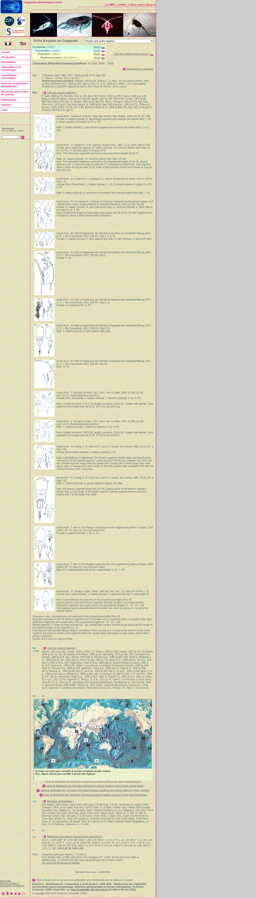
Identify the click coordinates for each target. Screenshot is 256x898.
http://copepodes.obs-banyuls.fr (89, 889)
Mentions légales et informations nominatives (12, 884)
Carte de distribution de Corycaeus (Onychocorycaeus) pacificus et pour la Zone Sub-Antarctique (94, 795)
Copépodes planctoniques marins (43, 2)
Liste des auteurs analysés (61, 92)
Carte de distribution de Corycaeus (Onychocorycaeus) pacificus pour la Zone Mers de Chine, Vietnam (94, 790)
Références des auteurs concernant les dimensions (74, 836)
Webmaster (5, 881)
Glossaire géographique (59, 801)
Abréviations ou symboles (140, 69)
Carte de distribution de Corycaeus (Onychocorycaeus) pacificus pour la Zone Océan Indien (95, 786)
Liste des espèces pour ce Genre (131, 54)
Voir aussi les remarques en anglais (61, 863)
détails (97, 47)
